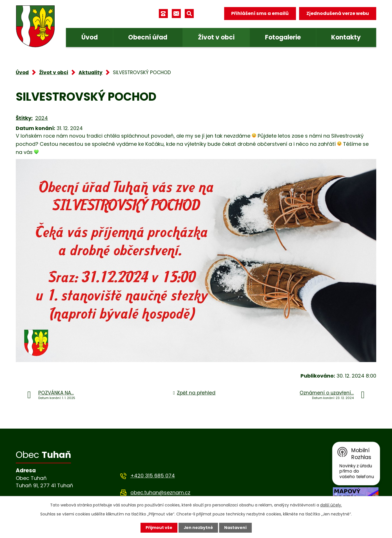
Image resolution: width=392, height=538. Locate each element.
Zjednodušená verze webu (337, 13)
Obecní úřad (147, 37)
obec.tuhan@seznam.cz (160, 492)
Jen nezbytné (198, 527)
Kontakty (346, 37)
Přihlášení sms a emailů (260, 13)
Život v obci (216, 37)
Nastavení (235, 527)
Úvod (89, 37)
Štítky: (24, 118)
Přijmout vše (158, 527)
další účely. (331, 505)
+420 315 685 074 (152, 475)
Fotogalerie (283, 37)
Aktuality (91, 72)
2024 (41, 118)
